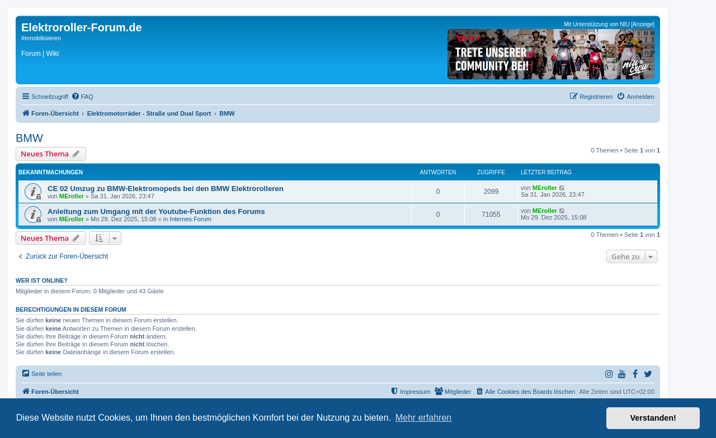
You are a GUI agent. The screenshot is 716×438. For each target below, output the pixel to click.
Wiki (52, 54)
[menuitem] (82, 96)
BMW (29, 138)
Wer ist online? (42, 280)
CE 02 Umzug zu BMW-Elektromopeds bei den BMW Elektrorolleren (166, 188)
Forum (31, 54)
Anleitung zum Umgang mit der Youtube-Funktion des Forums (156, 211)
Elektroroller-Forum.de (81, 27)
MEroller (71, 196)
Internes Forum (190, 219)
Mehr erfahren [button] (423, 417)
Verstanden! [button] (653, 417)
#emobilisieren (41, 38)
